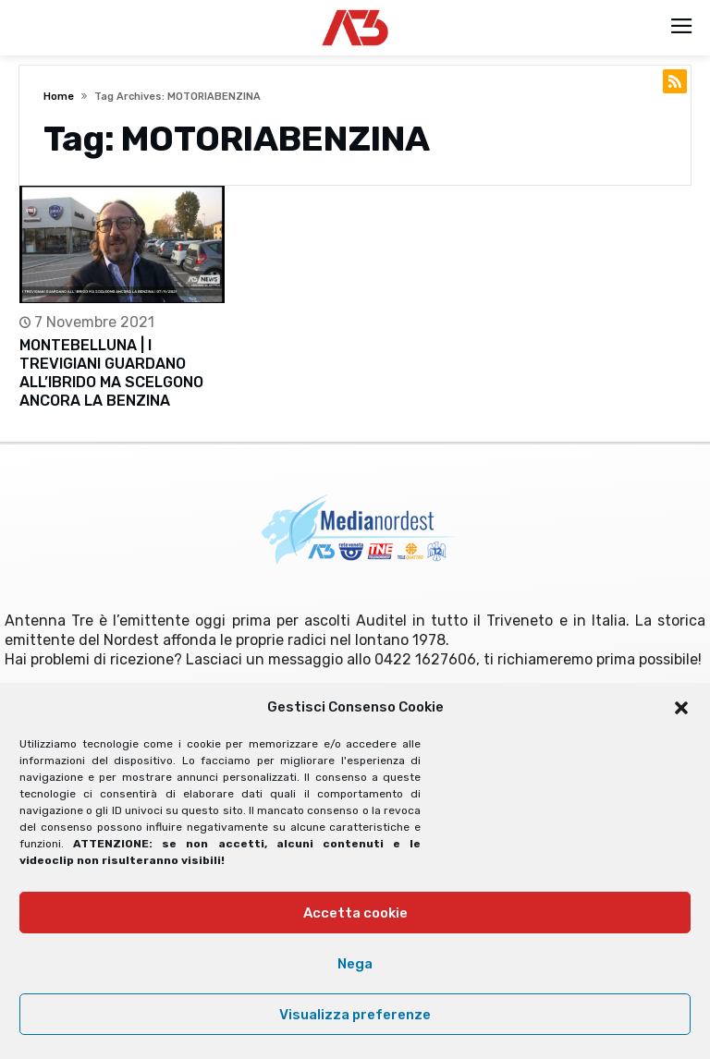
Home (58, 97)
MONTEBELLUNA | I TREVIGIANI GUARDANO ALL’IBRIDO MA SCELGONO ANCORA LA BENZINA (111, 372)
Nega (355, 964)
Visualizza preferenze (355, 1014)
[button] (681, 708)
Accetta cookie (355, 913)
